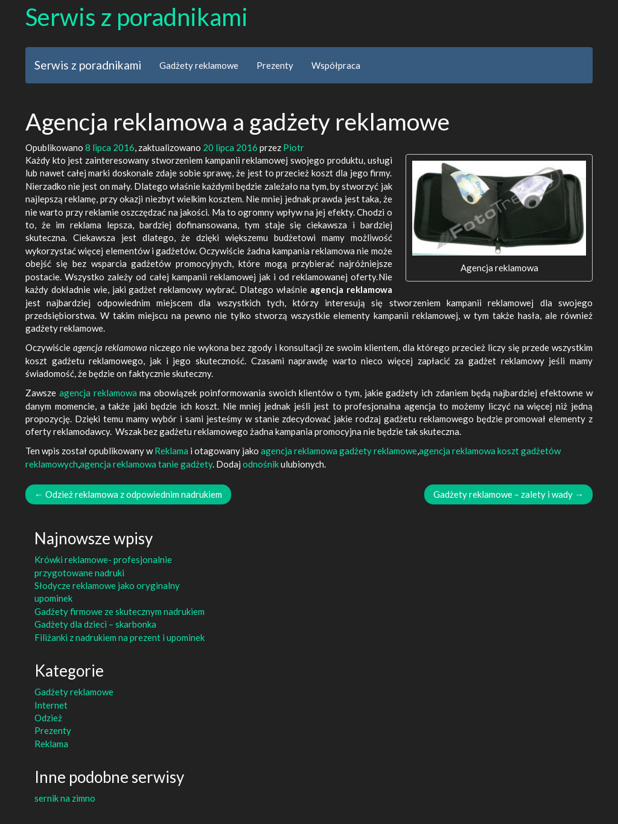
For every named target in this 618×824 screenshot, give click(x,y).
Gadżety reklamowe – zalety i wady (508, 494)
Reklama (171, 450)
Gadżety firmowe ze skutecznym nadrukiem (119, 611)
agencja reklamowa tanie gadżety (146, 464)
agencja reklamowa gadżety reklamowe (339, 450)
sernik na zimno (64, 798)
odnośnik (261, 464)
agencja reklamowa (98, 392)
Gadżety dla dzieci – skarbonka (95, 624)
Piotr (293, 147)
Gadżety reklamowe (198, 65)
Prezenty (274, 65)
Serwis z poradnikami (136, 16)
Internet (51, 705)
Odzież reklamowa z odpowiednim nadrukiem (128, 494)
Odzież (48, 717)
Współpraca (335, 65)
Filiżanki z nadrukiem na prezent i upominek (119, 637)
